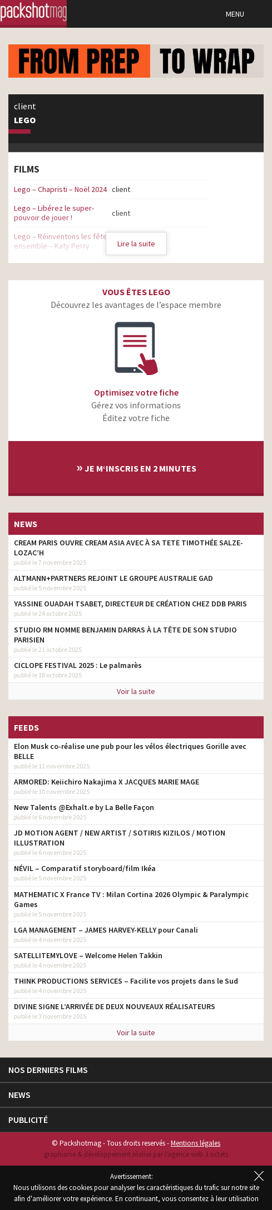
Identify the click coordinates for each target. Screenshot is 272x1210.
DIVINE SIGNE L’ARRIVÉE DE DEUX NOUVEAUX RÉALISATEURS (114, 1006)
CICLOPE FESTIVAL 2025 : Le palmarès (78, 665)
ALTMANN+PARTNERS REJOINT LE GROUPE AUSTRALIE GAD (113, 578)
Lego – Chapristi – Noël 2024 (60, 189)
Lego (25, 120)
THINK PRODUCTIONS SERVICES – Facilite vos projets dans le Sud (126, 981)
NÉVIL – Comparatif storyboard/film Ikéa (85, 868)
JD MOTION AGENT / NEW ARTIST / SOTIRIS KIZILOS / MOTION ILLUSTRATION (119, 838)
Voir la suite (136, 691)
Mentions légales (195, 1143)
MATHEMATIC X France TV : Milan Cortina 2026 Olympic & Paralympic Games (131, 899)
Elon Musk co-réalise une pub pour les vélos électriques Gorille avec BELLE (130, 751)
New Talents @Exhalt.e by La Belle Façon (84, 807)
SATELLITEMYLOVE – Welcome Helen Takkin (88, 955)
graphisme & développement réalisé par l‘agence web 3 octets (136, 1154)
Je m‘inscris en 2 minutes (136, 466)
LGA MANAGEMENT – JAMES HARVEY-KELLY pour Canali (106, 930)
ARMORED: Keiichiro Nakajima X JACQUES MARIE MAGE (106, 782)
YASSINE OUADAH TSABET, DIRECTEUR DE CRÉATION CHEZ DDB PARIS (130, 604)
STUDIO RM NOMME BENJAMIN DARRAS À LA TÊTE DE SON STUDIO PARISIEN (125, 635)
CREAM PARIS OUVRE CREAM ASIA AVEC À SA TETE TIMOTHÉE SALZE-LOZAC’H (128, 548)
